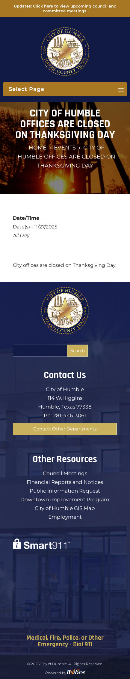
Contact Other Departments (64, 429)
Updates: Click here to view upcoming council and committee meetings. (65, 8)
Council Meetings (65, 473)
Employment (65, 517)
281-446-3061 (69, 415)
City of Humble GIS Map (65, 508)
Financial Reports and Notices (65, 482)
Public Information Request (65, 491)
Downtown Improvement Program (64, 499)
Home (37, 147)
